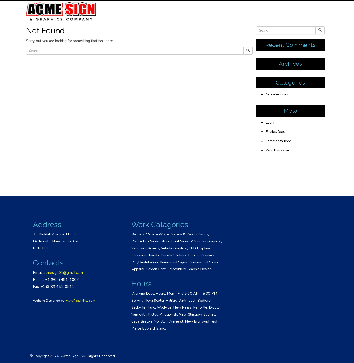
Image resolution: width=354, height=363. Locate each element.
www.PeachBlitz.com (80, 300)
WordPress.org (277, 150)
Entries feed (275, 131)
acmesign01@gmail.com (63, 272)
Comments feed (278, 141)
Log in (270, 122)
